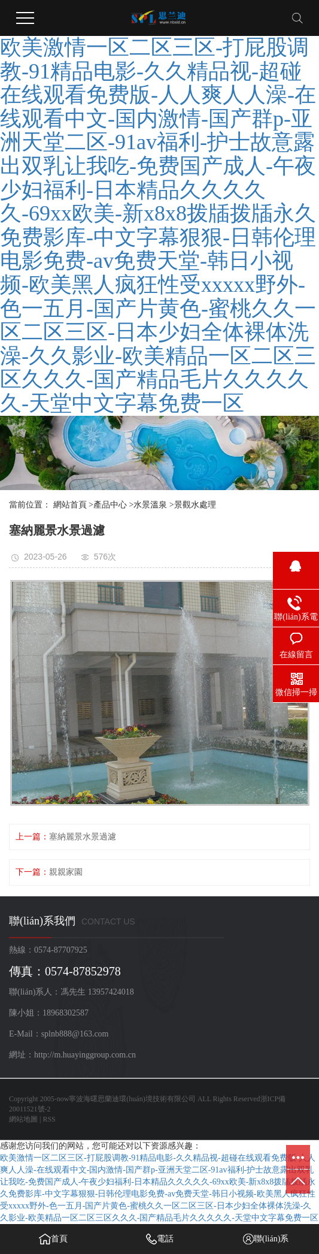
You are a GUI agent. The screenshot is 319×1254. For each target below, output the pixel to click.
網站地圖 (23, 1119)
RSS (48, 1119)
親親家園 (66, 872)
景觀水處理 (195, 504)
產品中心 (110, 504)
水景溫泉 (150, 504)
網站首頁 (70, 504)
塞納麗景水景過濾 (82, 836)
